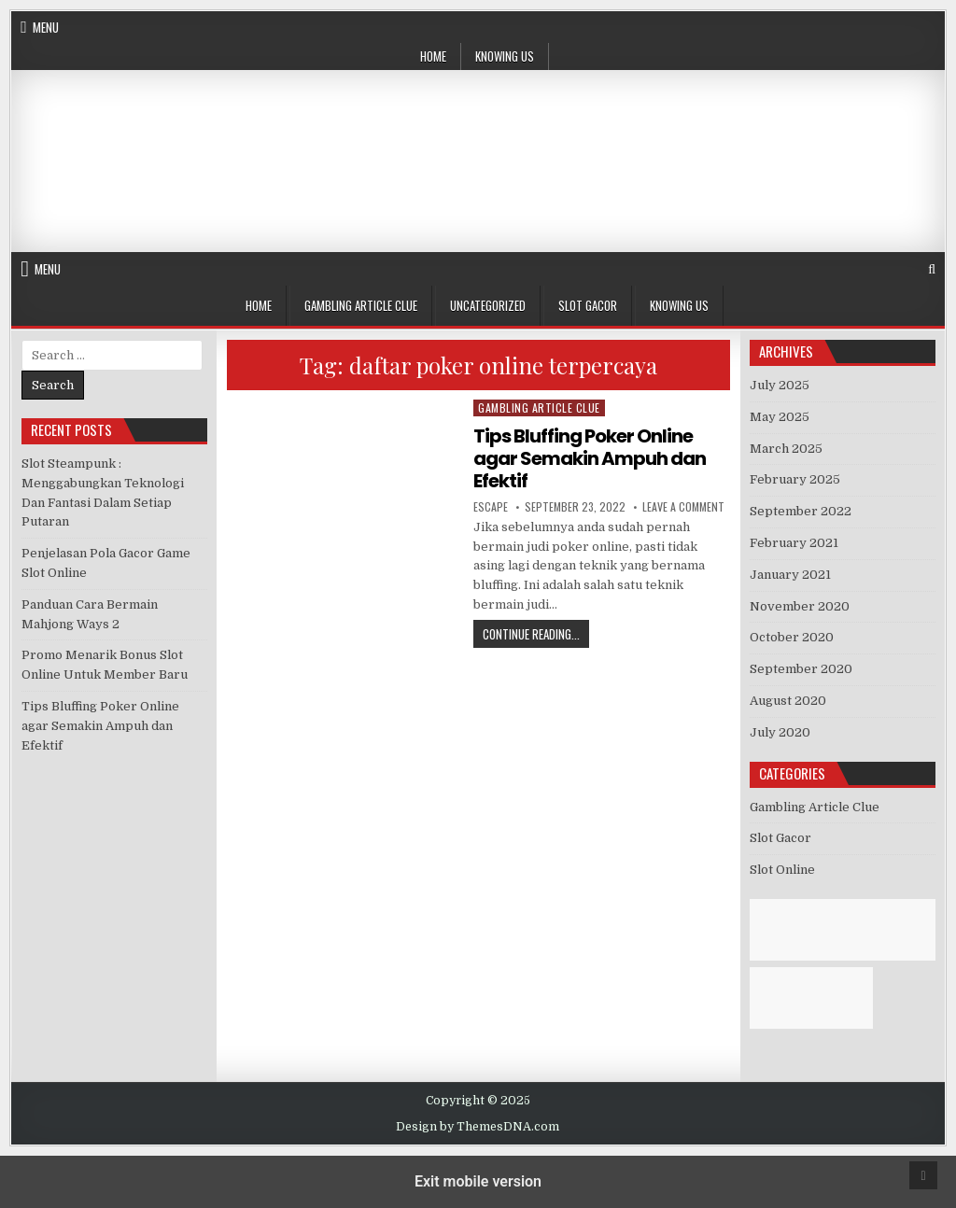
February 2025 (795, 479)
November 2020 (800, 606)
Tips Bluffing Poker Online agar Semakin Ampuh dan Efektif (589, 458)
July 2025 (779, 385)
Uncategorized (488, 305)
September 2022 (800, 511)
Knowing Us (504, 56)
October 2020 (792, 637)
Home (433, 56)
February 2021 (794, 543)
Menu (46, 27)
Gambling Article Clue (360, 305)
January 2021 (790, 575)
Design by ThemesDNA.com (477, 1126)
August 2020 (788, 701)
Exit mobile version (478, 1181)
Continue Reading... (536, 633)
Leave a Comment (683, 507)
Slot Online (782, 870)
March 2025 (786, 449)
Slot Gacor (587, 305)
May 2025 (779, 417)
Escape (490, 507)
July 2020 (780, 732)
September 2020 (801, 669)
